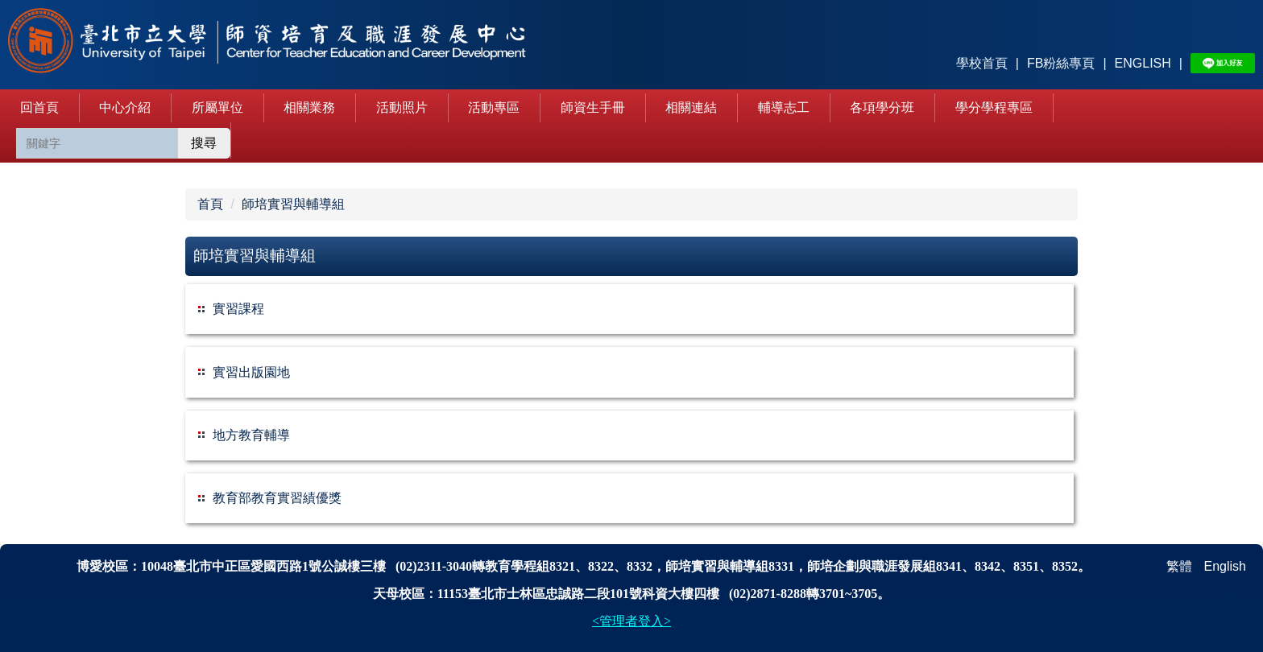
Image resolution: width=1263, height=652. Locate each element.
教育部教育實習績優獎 (277, 498)
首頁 (210, 204)
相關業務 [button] (309, 107)
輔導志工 (784, 107)
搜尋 (204, 143)
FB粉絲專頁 (1061, 63)
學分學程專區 (994, 107)
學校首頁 (982, 63)
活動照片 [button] (402, 107)
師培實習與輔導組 (293, 204)
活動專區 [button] (494, 107)
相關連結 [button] (691, 107)
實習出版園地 (251, 372)
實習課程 (238, 309)
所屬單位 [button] (217, 107)
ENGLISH (1143, 63)
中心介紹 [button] (125, 107)
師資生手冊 (593, 107)
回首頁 (39, 107)
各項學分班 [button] (882, 107)
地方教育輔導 (251, 435)
